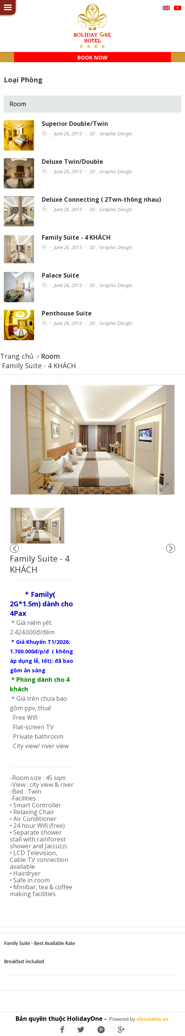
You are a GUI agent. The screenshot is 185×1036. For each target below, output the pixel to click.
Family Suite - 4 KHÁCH (39, 365)
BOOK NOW (92, 57)
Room (17, 104)
